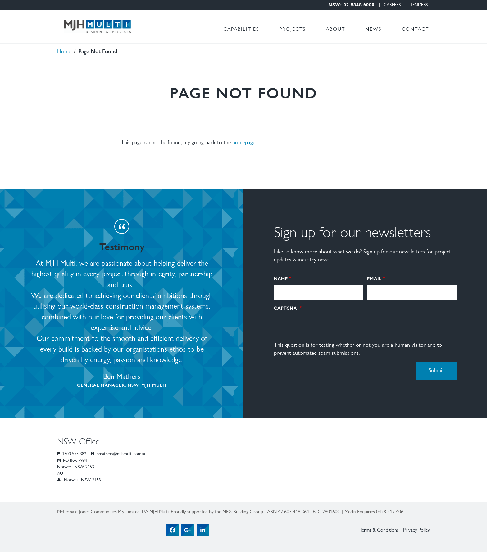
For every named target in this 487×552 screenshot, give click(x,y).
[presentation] (321, 325)
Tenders (419, 5)
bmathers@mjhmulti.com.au (121, 454)
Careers (392, 5)
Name (281, 278)
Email (374, 278)
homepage (243, 143)
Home (64, 52)
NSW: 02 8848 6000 (351, 5)
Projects (292, 29)
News (373, 29)
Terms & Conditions (379, 530)
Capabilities (241, 29)
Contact (415, 29)
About (335, 29)
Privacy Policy (416, 530)
